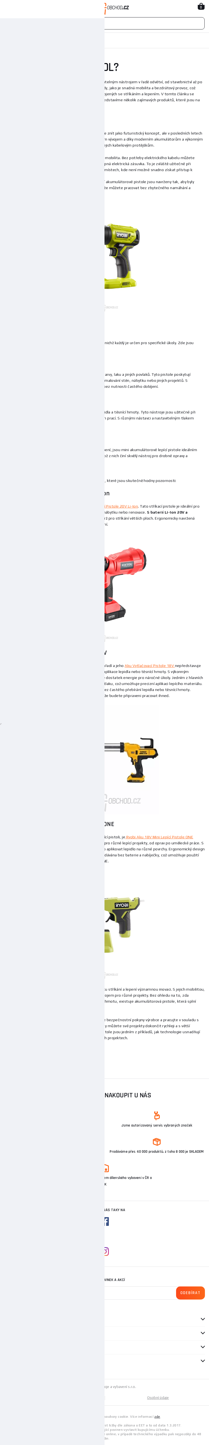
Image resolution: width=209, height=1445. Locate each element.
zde (157, 1417)
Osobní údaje (158, 1398)
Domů (9, 40)
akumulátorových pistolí (68, 158)
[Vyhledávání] (104, 23)
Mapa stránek (54, 1398)
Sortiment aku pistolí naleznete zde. (37, 1050)
